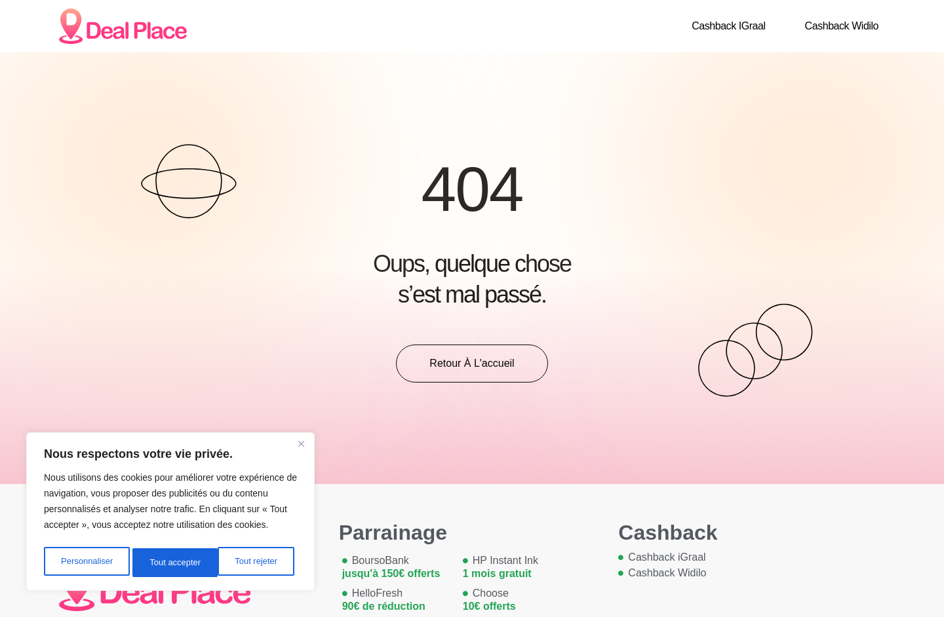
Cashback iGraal (728, 25)
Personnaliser (86, 562)
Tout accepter (255, 562)
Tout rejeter (171, 562)
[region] (170, 514)
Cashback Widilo (841, 25)
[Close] (301, 449)
